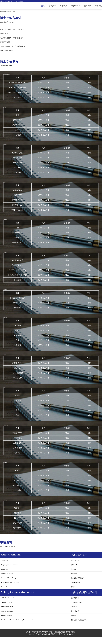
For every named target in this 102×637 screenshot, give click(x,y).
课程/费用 (63, 6)
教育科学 (74, 6)
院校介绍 (52, 6)
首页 (43, 6)
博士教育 (12, 11)
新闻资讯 (87, 6)
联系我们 (98, 6)
